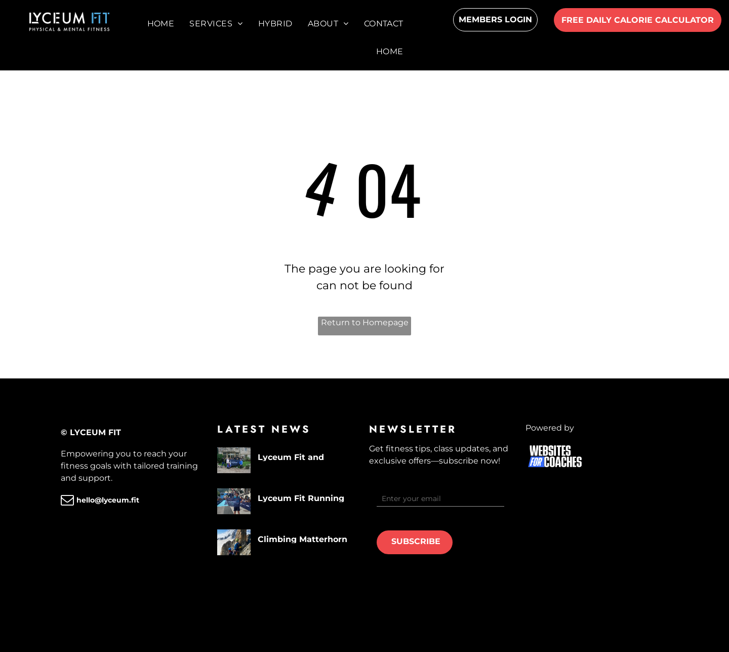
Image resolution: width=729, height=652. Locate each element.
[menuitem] (161, 23)
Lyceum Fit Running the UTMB (301, 497)
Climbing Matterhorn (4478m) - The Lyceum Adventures (306, 538)
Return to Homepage (365, 322)
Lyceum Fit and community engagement (291, 456)
